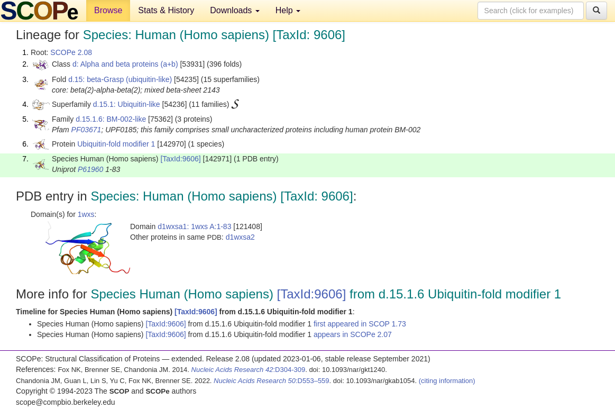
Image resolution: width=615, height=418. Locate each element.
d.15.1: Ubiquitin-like (126, 104)
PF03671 (86, 129)
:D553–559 (271, 381)
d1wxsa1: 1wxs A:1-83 (194, 226)
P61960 (90, 169)
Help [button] (288, 10)
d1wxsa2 (240, 237)
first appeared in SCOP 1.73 (360, 324)
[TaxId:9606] (180, 159)
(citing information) (447, 381)
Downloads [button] (235, 10)
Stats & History (166, 10)
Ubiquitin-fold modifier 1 (116, 144)
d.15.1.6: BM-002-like (111, 119)
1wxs (86, 214)
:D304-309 (248, 370)
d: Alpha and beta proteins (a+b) (125, 64)
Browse (108, 10)
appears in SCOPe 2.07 (353, 334)
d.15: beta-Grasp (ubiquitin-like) (120, 79)
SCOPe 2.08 (71, 52)
